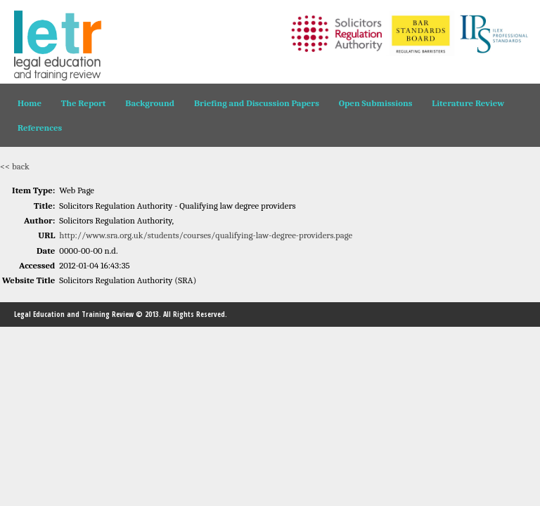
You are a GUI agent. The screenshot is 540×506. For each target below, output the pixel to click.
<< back (15, 166)
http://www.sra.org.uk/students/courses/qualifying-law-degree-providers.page (205, 235)
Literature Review (468, 103)
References (40, 127)
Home (29, 103)
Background (149, 103)
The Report (83, 103)
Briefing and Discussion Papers (256, 103)
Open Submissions (376, 103)
